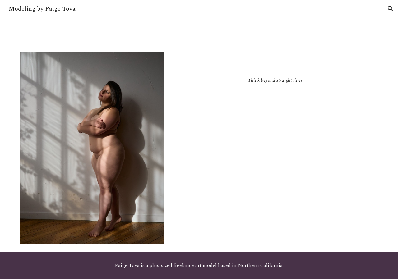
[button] (390, 8)
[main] (275, 69)
